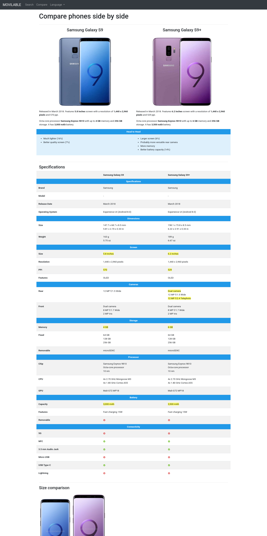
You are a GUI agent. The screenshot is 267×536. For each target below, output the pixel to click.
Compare (41, 4)
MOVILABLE (12, 5)
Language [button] (56, 4)
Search (29, 4)
